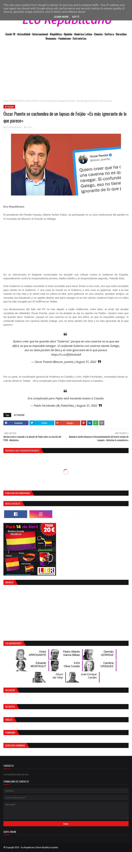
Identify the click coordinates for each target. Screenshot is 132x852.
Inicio (6, 100)
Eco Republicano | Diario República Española (39, 847)
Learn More (61, 16)
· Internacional (40, 34)
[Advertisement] (66, 72)
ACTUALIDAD (17, 100)
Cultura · (110, 34)
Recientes (10, 706)
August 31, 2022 (86, 362)
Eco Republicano (14, 127)
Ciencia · (99, 34)
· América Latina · (83, 34)
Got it (75, 16)
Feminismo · (65, 38)
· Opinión (67, 34)
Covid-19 (10, 34)
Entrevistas (79, 38)
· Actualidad (23, 34)
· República (55, 34)
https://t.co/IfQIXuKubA (66, 354)
